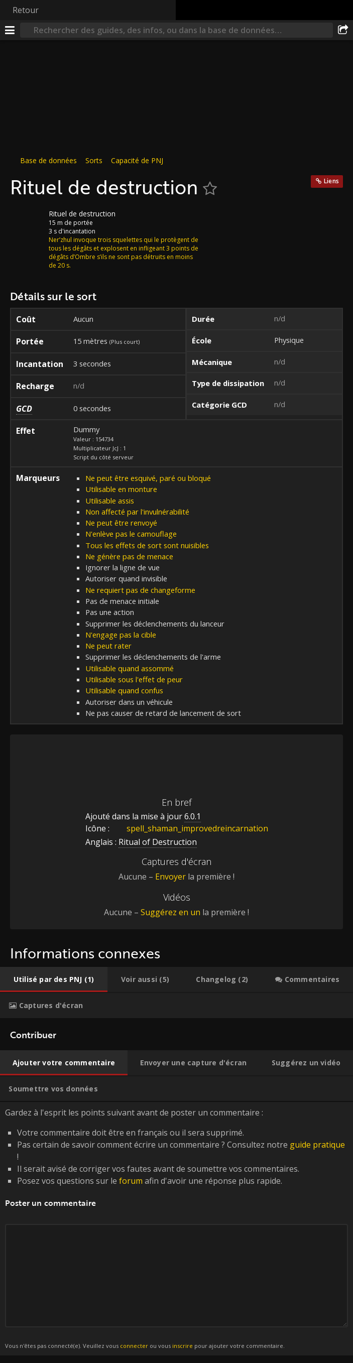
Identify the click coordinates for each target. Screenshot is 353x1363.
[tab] (53, 979)
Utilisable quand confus (124, 690)
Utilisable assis (109, 500)
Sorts (93, 160)
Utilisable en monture (121, 489)
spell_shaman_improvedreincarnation (189, 828)
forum (131, 1180)
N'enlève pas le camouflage (131, 534)
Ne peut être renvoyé (121, 523)
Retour (26, 10)
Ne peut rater (108, 646)
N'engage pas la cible (120, 635)
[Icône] (27, 221)
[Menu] (10, 30)
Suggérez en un (170, 912)
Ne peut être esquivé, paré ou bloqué (148, 478)
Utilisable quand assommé (129, 668)
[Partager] (343, 30)
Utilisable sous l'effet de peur (134, 679)
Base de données (48, 160)
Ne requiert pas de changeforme (140, 590)
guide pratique (317, 1144)
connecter (134, 1345)
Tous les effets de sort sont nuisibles (147, 545)
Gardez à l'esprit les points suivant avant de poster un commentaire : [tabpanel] (176, 1228)
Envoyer (170, 876)
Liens (331, 181)
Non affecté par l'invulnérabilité (137, 512)
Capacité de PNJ (137, 160)
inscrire (182, 1345)
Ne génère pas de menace (129, 556)
